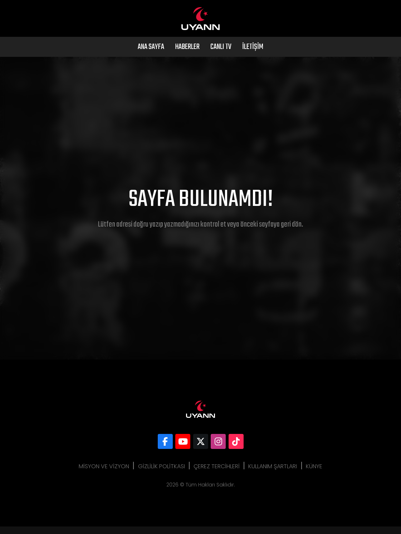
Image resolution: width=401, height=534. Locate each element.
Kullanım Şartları (276, 474)
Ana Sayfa (151, 54)
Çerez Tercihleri (217, 474)
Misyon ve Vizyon (97, 474)
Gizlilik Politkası (158, 474)
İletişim (252, 54)
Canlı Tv (220, 54)
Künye (321, 474)
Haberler (187, 54)
